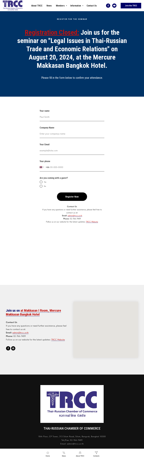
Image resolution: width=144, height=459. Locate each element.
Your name (45, 111)
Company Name (47, 127)
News (49, 5)
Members (60, 5)
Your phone (45, 161)
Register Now (72, 196)
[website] (13, 348)
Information (76, 5)
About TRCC (36, 5)
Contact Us (92, 5)
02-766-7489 (76, 440)
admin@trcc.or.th (75, 215)
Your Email (45, 144)
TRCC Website (92, 222)
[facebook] (108, 6)
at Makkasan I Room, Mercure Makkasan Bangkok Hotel (33, 312)
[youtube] (114, 6)
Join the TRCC (131, 5)
